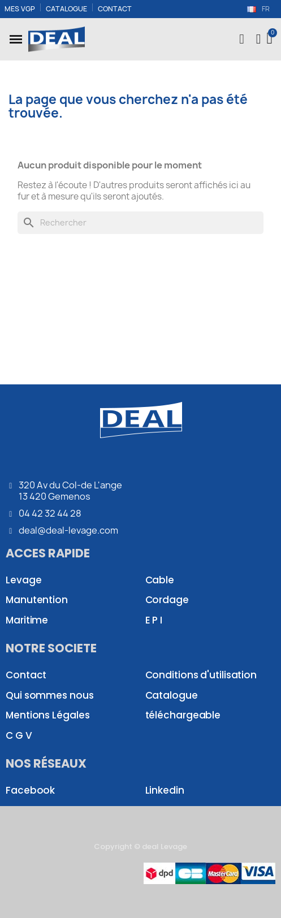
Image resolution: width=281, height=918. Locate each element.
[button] (16, 39)
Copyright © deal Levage (140, 846)
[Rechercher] (140, 222)
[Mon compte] (258, 39)
